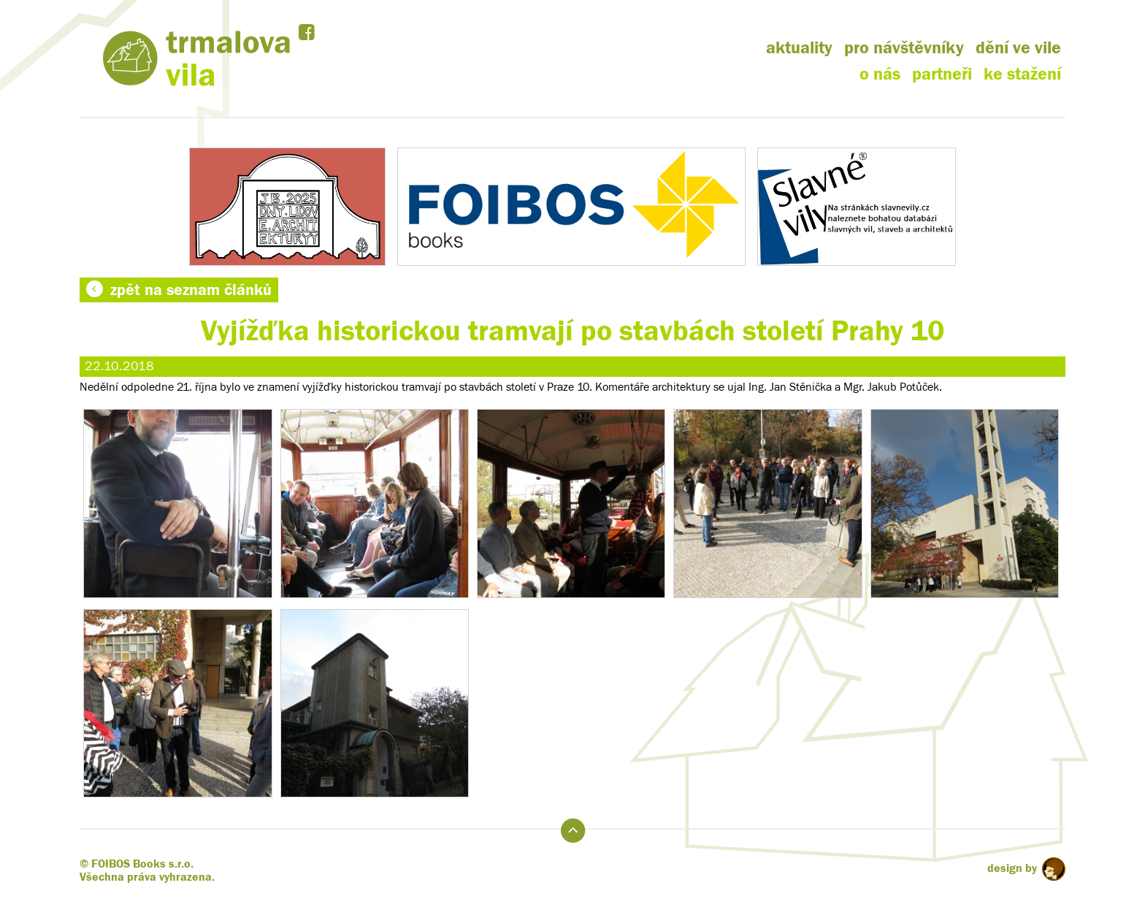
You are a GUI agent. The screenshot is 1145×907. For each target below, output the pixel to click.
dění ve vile (1018, 48)
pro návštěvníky (904, 48)
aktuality (799, 48)
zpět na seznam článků (179, 289)
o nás (879, 74)
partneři (942, 74)
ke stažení (1022, 74)
